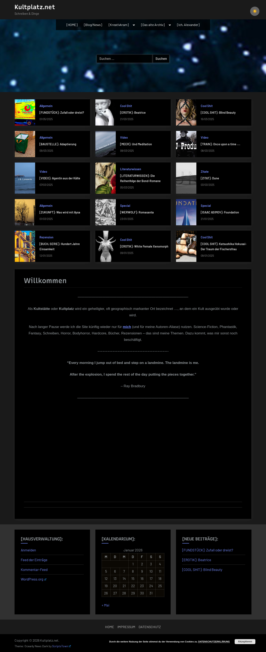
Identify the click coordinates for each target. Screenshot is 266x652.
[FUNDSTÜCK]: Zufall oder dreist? (61, 112)
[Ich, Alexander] (188, 25)
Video (124, 137)
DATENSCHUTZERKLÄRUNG (214, 641)
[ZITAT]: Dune (210, 178)
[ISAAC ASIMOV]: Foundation (220, 212)
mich (127, 327)
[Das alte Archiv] (153, 25)
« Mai (105, 605)
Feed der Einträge (34, 560)
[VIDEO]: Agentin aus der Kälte (59, 178)
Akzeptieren (245, 641)
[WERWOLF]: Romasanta (137, 212)
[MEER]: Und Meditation (136, 144)
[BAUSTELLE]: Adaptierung (57, 144)
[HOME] (72, 25)
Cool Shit (126, 106)
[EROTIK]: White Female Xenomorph (144, 246)
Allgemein (46, 106)
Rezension (46, 237)
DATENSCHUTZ (150, 627)
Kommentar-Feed (34, 569)
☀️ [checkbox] (254, 11)
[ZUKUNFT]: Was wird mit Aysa (59, 212)
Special (125, 205)
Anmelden (28, 550)
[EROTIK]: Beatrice (133, 112)
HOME (109, 627)
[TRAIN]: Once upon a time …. (220, 144)
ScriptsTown (61, 646)
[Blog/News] (93, 25)
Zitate (205, 171)
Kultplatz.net (35, 7)
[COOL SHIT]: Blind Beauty (218, 112)
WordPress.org (33, 579)
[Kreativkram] (119, 25)
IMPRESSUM (126, 627)
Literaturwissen (130, 169)
